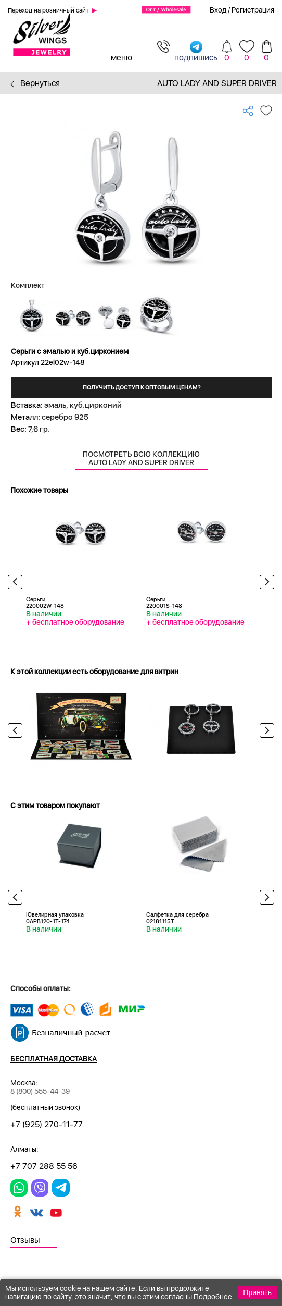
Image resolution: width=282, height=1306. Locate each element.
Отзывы (25, 1240)
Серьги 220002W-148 (45, 602)
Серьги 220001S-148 (164, 602)
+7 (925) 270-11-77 (46, 1124)
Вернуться (35, 83)
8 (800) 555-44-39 (40, 1091)
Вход (218, 10)
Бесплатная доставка (53, 1059)
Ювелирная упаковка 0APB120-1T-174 (55, 918)
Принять (257, 1292)
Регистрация (253, 10)
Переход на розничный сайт (48, 10)
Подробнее (213, 1296)
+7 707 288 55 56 (44, 1166)
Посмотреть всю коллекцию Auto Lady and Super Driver (141, 458)
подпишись (195, 51)
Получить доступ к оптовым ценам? (142, 387)
